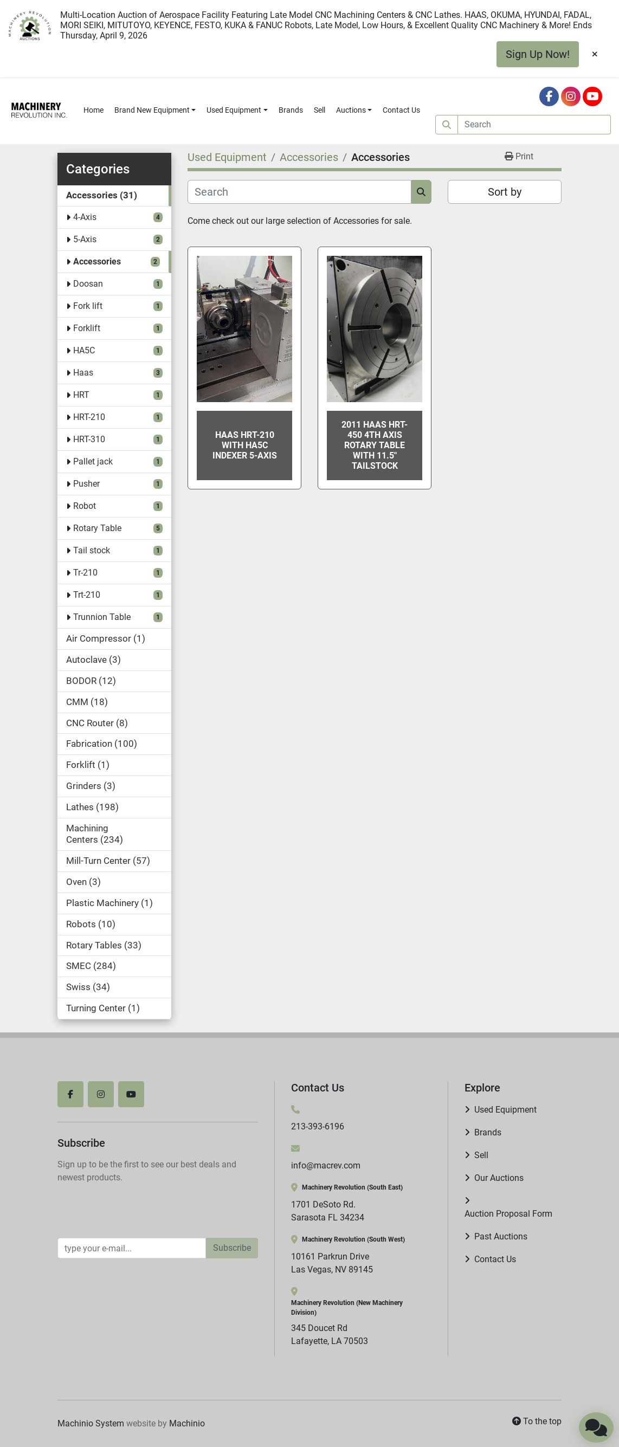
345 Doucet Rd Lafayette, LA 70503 (329, 1334)
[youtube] (592, 96)
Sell (319, 110)
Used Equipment (234, 110)
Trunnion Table (102, 617)
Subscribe (232, 1248)
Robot (84, 506)
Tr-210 (85, 572)
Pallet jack (93, 461)
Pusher (86, 484)
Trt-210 (86, 595)
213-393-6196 (317, 1126)
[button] (155, 110)
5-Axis (84, 239)
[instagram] (571, 96)
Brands (291, 110)
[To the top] (537, 1421)
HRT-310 (89, 439)
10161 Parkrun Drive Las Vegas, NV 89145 (332, 1263)
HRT (81, 395)
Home (93, 110)
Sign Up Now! (538, 54)
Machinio (187, 1423)
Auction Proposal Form (508, 1214)
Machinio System (90, 1423)
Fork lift (87, 306)
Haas (83, 372)
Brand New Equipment (152, 110)
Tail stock (91, 550)
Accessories (97, 261)
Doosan (88, 284)
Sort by (504, 191)
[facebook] (549, 96)
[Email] (131, 1248)
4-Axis (84, 217)
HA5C (84, 350)
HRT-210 (89, 417)
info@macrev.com (325, 1165)
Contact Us (401, 110)
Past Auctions (500, 1236)
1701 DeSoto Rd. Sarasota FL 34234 (327, 1211)
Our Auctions (499, 1178)
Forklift (86, 328)
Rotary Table (97, 528)
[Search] (534, 124)
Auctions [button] (351, 110)
